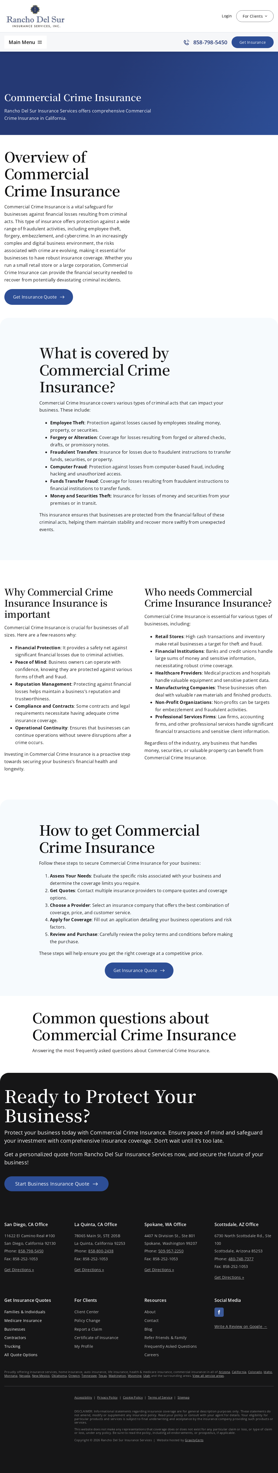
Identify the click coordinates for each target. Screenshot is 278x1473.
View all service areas (208, 1376)
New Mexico (41, 1376)
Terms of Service (160, 1397)
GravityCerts (194, 1440)
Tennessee (89, 1376)
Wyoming (135, 1376)
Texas (103, 1376)
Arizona (224, 1372)
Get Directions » (19, 1269)
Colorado (255, 1372)
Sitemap (183, 1397)
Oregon (74, 1376)
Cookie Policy (133, 1397)
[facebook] (219, 1312)
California (239, 1372)
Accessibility (83, 1397)
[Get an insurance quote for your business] (38, 297)
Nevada (24, 1376)
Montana (11, 1376)
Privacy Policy (107, 1397)
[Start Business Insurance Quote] (56, 1183)
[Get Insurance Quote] (253, 42)
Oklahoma (59, 1376)
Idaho (268, 1372)
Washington (117, 1376)
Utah (146, 1376)
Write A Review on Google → (240, 1326)
